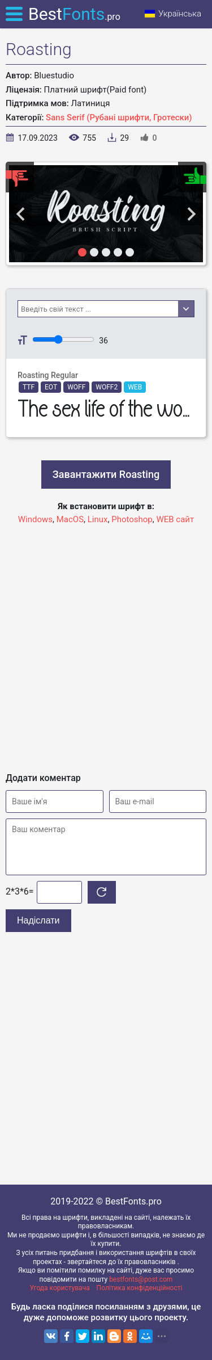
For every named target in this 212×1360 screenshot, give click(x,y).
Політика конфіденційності (140, 1288)
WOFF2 (107, 387)
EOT (51, 387)
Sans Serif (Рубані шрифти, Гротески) (119, 117)
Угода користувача (60, 1288)
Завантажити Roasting (106, 474)
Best (74, 14)
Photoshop (132, 519)
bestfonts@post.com (140, 1279)
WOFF (76, 387)
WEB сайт (175, 519)
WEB (135, 387)
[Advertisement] (106, 643)
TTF (28, 387)
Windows (35, 519)
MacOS (70, 519)
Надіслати (38, 920)
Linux (98, 519)
